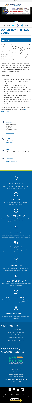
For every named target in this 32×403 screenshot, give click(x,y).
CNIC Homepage (16, 329)
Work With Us (16, 183)
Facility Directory (16, 281)
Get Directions (10, 133)
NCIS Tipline (16, 372)
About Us (16, 200)
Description (6, 40)
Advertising (16, 232)
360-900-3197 (16, 381)
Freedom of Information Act (16, 332)
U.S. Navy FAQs (16, 343)
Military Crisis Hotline (16, 374)
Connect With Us (16, 216)
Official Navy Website (16, 337)
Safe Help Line (16, 369)
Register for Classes (16, 297)
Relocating (16, 247)
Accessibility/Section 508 (16, 340)
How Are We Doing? (11, 161)
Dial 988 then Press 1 (16, 376)
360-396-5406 (9, 142)
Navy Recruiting (16, 335)
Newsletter (16, 265)
